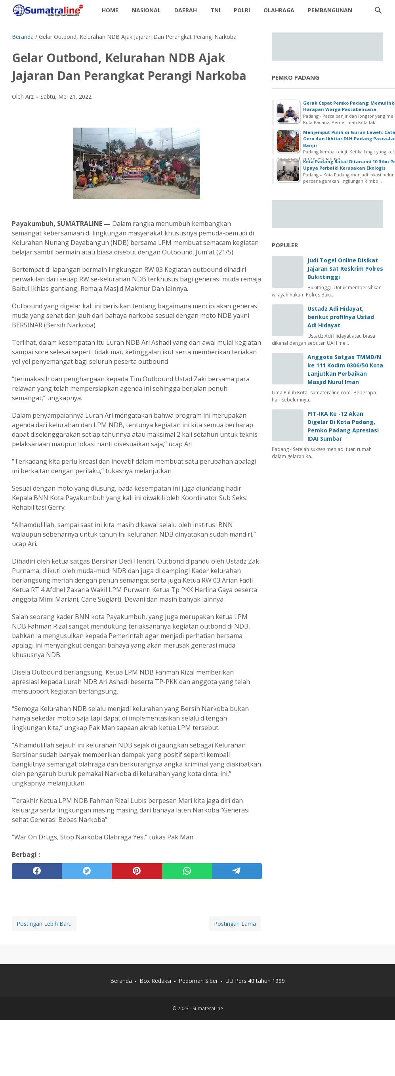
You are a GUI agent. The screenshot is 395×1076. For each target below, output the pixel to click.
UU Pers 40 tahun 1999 (255, 980)
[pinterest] (137, 871)
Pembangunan (330, 10)
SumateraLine (208, 1008)
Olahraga (278, 10)
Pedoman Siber (198, 980)
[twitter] (87, 871)
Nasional (146, 10)
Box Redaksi (156, 980)
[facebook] (37, 871)
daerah (185, 10)
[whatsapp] (187, 871)
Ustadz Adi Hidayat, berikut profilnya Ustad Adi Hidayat (340, 317)
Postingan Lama (235, 923)
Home (110, 10)
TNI (215, 10)
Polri (242, 10)
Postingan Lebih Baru (44, 923)
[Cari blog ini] (378, 10)
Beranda (121, 980)
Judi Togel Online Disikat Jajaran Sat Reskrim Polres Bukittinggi (345, 268)
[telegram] (237, 871)
